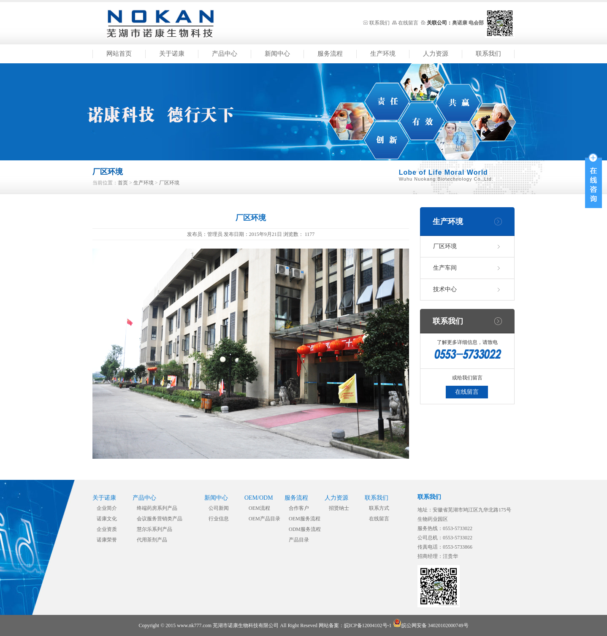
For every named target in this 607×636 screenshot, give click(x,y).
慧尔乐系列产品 (154, 529)
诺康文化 (107, 519)
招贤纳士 (339, 508)
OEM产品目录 (264, 519)
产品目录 (299, 540)
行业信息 (219, 519)
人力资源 (435, 53)
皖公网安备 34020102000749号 (431, 625)
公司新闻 (219, 508)
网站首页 (119, 53)
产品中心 (224, 53)
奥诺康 (459, 23)
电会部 (476, 23)
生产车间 (445, 268)
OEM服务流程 (304, 519)
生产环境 (383, 53)
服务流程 (330, 53)
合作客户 (299, 508)
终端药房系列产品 (157, 508)
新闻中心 (277, 53)
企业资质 (107, 529)
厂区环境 (169, 183)
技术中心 (445, 289)
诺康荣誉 (107, 540)
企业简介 (107, 508)
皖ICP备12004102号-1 (368, 625)
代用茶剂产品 (152, 540)
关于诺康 (171, 53)
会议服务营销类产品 (159, 519)
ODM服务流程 (305, 529)
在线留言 (408, 23)
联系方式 (379, 508)
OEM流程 (259, 508)
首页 (123, 183)
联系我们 (379, 23)
